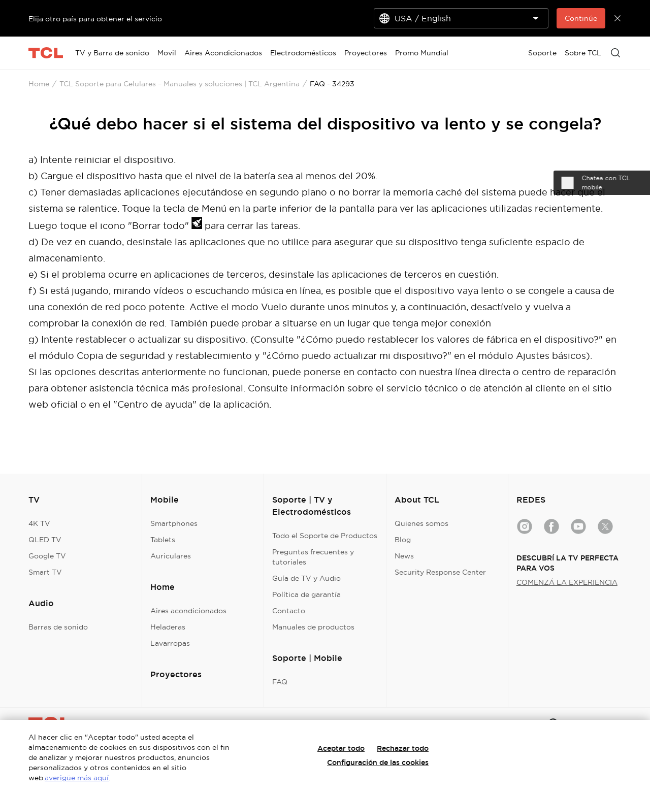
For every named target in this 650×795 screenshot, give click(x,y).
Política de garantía (306, 594)
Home (38, 83)
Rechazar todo (403, 748)
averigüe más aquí (77, 777)
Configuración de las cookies (378, 762)
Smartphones (174, 523)
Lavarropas (170, 643)
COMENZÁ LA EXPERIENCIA (567, 582)
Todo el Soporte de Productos (324, 535)
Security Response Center (440, 572)
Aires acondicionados (188, 610)
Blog (403, 539)
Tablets (162, 539)
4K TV (39, 523)
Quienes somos (421, 523)
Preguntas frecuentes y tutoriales (313, 557)
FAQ (279, 681)
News (404, 555)
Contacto (288, 610)
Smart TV (45, 572)
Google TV (47, 555)
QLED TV (44, 539)
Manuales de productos (313, 627)
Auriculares (170, 555)
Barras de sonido (58, 627)
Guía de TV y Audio (306, 578)
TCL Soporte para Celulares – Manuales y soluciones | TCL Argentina (179, 83)
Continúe (581, 18)
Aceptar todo (341, 748)
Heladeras (167, 627)
